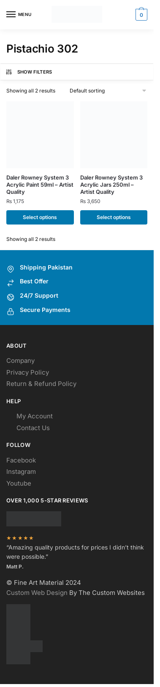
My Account (34, 416)
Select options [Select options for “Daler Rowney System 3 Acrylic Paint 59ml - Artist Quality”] (40, 217)
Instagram (21, 472)
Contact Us (33, 428)
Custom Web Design (37, 593)
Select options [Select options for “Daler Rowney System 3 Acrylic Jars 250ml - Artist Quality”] (114, 217)
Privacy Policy (27, 372)
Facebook (21, 460)
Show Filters (28, 72)
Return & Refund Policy (41, 384)
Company (20, 361)
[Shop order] (109, 91)
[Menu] (19, 14)
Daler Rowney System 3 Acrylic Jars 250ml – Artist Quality (111, 184)
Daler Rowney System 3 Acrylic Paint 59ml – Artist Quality (39, 184)
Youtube (18, 483)
